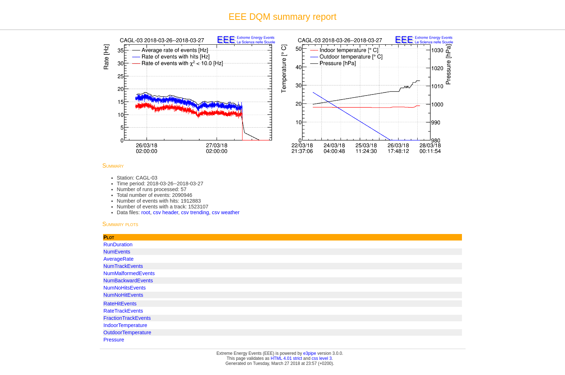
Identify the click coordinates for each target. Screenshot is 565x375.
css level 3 (322, 358)
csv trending (195, 212)
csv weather (226, 212)
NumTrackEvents (123, 266)
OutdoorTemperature (127, 332)
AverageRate (118, 259)
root (145, 212)
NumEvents (116, 252)
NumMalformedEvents (129, 273)
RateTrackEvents (123, 311)
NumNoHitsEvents (124, 288)
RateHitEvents (120, 303)
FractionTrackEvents (127, 318)
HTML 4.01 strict (286, 358)
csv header (165, 212)
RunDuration (118, 244)
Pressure (113, 340)
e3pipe (309, 353)
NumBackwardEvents (128, 280)
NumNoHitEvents (123, 295)
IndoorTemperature (125, 325)
